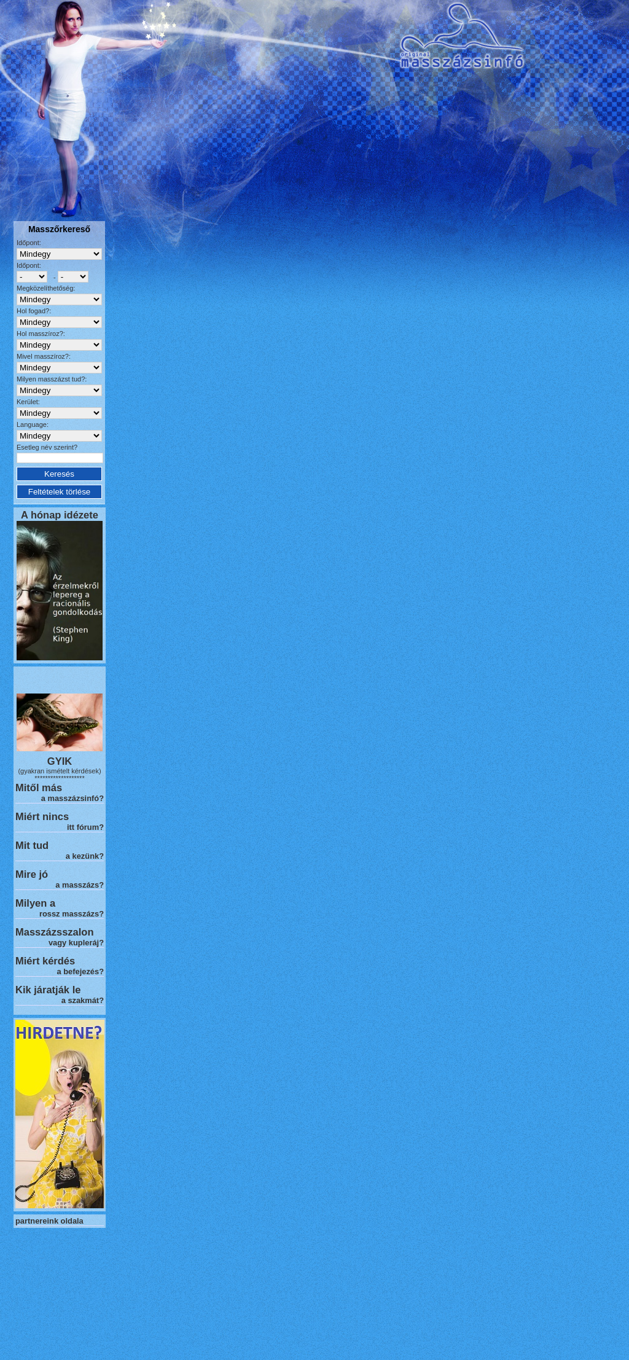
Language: (33, 424)
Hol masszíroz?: (41, 333)
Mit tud (32, 845)
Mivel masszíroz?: (44, 356)
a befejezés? (80, 971)
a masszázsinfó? (72, 798)
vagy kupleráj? (76, 942)
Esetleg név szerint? (47, 447)
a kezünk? (85, 856)
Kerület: (28, 401)
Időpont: (29, 242)
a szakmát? (82, 1000)
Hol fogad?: (34, 311)
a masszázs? (79, 884)
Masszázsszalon (54, 931)
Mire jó (31, 874)
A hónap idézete (59, 514)
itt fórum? (85, 827)
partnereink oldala (49, 1220)
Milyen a (35, 903)
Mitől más (38, 787)
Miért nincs (42, 816)
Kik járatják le (47, 989)
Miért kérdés (45, 960)
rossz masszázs (69, 913)
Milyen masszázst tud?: (52, 379)
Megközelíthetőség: (46, 288)
